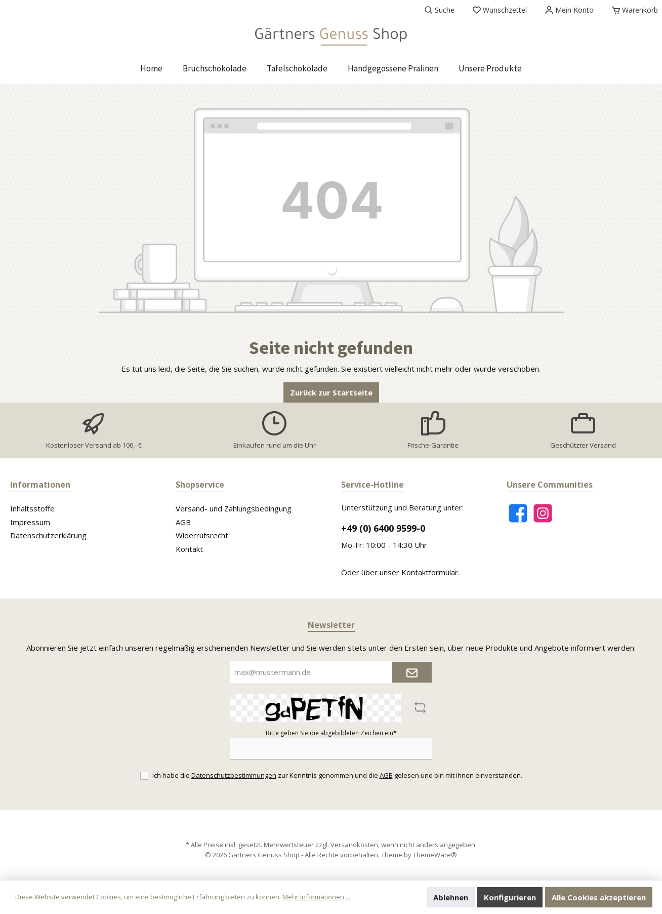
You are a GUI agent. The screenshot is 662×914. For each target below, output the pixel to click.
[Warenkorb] (631, 10)
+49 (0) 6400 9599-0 (383, 528)
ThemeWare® (435, 854)
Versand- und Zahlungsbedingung (234, 508)
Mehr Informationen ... (316, 896)
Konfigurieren (510, 897)
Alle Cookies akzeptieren (599, 897)
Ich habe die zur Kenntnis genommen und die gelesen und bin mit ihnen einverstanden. (337, 775)
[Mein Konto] (569, 10)
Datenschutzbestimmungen (233, 775)
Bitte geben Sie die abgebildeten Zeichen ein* (331, 733)
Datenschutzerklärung (48, 535)
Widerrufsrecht (202, 535)
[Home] (151, 68)
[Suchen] (439, 10)
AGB (183, 522)
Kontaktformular (429, 572)
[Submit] (412, 672)
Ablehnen (450, 897)
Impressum (30, 522)
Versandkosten (354, 844)
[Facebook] (518, 513)
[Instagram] (542, 513)
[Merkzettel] (499, 10)
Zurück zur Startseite (331, 392)
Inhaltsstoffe (32, 508)
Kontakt (189, 549)
